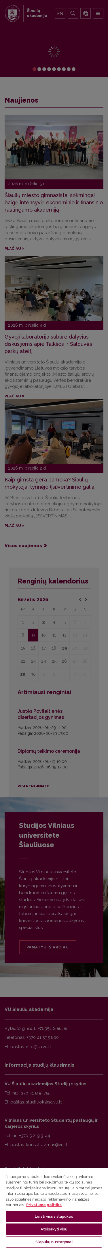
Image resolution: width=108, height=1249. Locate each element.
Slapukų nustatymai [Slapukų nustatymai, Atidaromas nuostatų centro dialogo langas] (53, 1242)
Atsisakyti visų (54, 1229)
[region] (54, 1208)
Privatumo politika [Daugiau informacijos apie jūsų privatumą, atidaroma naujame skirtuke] (44, 1205)
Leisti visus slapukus (54, 1216)
